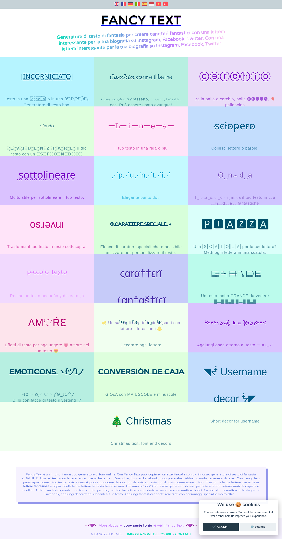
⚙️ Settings (258, 526)
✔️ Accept (220, 526)
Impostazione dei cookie (149, 534)
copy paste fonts (138, 525)
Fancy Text (34, 474)
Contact (183, 534)
